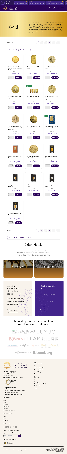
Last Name (53, 294)
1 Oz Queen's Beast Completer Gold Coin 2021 (33, 157)
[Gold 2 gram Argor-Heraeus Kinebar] (33, 177)
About (36, 366)
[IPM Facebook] (4, 427)
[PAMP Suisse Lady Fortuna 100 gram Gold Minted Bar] (51, 119)
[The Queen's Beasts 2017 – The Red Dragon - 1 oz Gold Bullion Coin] (51, 89)
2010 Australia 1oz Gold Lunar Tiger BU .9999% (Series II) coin (14, 97)
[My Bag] (54, 8)
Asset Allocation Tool (40, 384)
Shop (35, 380)
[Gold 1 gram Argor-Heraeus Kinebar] (51, 177)
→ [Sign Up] (19, 436)
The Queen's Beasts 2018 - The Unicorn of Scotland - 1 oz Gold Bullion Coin (15, 128)
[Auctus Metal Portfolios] (8, 442)
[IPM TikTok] (13, 427)
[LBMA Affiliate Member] (19, 382)
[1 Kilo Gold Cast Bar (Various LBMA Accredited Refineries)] (33, 89)
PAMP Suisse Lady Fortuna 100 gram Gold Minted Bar (51, 127)
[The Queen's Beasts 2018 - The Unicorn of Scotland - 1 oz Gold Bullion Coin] (15, 119)
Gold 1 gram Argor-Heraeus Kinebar (51, 185)
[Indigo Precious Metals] (10, 8)
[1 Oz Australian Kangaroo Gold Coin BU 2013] (33, 119)
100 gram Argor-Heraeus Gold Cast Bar (33, 67)
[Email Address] (12, 435)
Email (42, 301)
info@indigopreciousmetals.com (14, 377)
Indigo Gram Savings (9, 411)
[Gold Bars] (18, 269)
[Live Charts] (58, 8)
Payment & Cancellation (25, 450)
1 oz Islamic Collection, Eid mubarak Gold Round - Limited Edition (15, 68)
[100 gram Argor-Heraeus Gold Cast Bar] (33, 59)
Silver (33, 1)
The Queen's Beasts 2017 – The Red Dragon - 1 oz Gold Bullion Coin (51, 98)
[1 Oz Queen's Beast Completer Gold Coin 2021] (33, 149)
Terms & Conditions (7, 450)
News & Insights (38, 372)
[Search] (50, 8)
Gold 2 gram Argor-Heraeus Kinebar (32, 185)
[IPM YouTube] (16, 427)
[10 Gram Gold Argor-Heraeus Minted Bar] (15, 206)
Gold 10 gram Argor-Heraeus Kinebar (51, 157)
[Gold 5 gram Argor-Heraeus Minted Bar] (15, 177)
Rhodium (5, 409)
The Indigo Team (38, 370)
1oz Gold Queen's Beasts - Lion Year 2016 (51, 67)
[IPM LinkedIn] (7, 427)
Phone (51, 301)
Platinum (51, 1)
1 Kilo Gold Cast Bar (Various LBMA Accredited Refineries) (33, 97)
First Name (43, 294)
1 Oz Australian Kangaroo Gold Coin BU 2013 (33, 127)
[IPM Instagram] (10, 427)
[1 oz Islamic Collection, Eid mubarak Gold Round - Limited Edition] (15, 59)
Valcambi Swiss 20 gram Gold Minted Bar (14, 157)
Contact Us (37, 386)
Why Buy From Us (39, 368)
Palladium (6, 406)
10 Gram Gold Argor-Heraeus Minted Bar (14, 214)
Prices (35, 388)
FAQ (35, 374)
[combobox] (12, 49)
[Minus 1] (9, 77)
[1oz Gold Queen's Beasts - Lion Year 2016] (51, 59)
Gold (4, 400)
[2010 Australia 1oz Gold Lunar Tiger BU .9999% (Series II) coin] (15, 89)
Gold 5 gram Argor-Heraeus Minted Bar (14, 185)
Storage (36, 382)
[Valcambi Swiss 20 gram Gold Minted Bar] (15, 149)
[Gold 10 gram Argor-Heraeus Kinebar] (51, 149)
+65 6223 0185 (9, 375)
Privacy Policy (16, 450)
